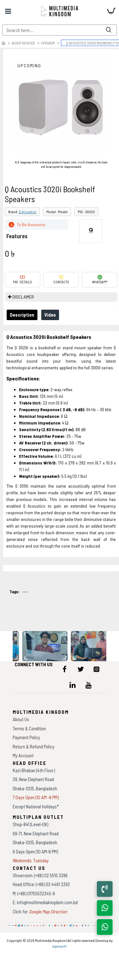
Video (50, 315)
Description (22, 315)
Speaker (48, 43)
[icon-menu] (64, 669)
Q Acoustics (27, 211)
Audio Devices (23, 43)
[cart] (111, 11)
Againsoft (59, 946)
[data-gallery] (45, 646)
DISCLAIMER (23, 296)
